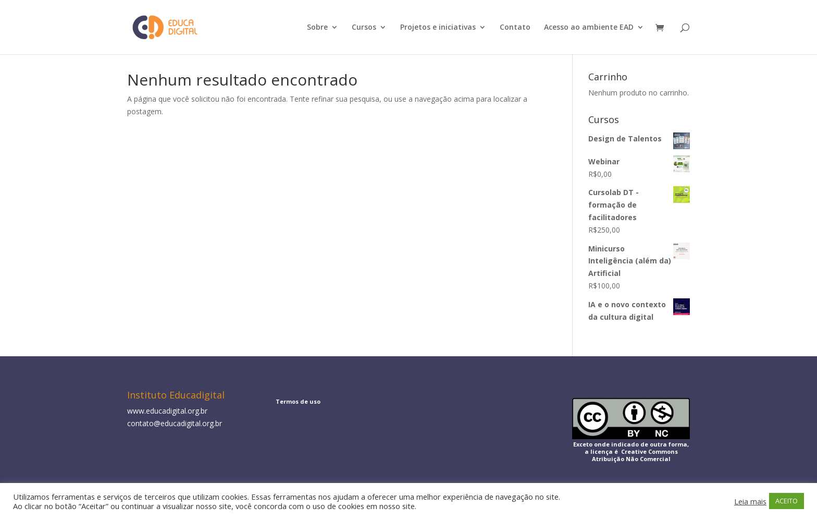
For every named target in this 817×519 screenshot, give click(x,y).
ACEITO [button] (786, 500)
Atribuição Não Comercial (631, 459)
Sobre (317, 27)
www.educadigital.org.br (167, 411)
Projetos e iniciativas (438, 27)
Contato (515, 27)
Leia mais (750, 501)
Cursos (364, 27)
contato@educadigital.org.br (174, 423)
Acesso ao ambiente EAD (589, 27)
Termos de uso (298, 401)
